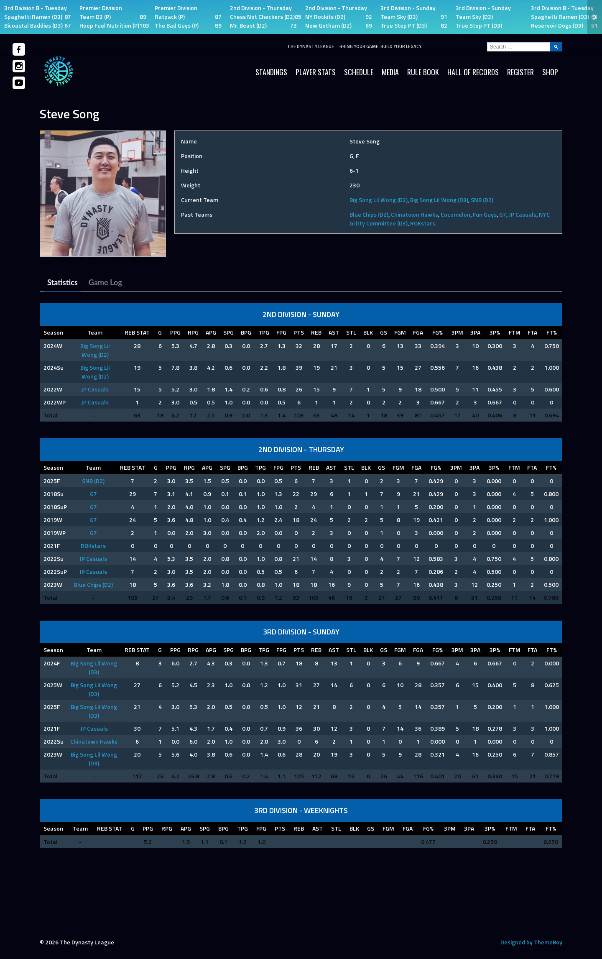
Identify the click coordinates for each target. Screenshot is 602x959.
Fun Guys (485, 214)
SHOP (550, 71)
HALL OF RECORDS (473, 71)
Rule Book (423, 71)
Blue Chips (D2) (368, 214)
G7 (502, 214)
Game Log (105, 282)
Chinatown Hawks (414, 214)
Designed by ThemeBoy (531, 942)
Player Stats (316, 71)
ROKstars (422, 223)
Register (520, 71)
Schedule (358, 71)
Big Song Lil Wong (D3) (439, 199)
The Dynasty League (310, 46)
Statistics (62, 282)
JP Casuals (522, 214)
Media (390, 71)
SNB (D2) (482, 199)
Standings (271, 71)
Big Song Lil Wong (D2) (378, 199)
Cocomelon (455, 214)
